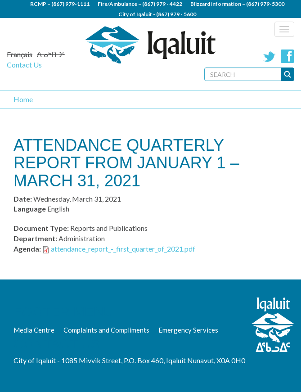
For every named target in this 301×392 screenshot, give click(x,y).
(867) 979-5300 (265, 3)
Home (23, 99)
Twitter (269, 56)
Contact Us (24, 64)
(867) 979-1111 (70, 3)
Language (29, 208)
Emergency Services (188, 330)
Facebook (287, 56)
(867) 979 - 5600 (176, 14)
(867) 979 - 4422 (162, 3)
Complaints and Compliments (106, 330)
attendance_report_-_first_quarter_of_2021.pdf (123, 248)
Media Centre (33, 330)
